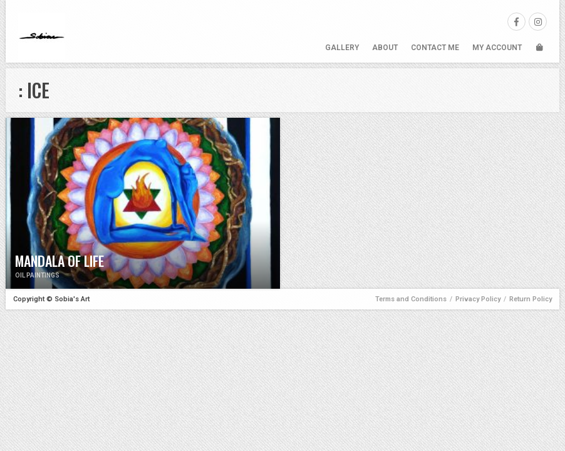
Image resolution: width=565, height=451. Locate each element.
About (385, 47)
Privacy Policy (477, 299)
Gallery (342, 47)
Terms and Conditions (411, 299)
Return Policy (530, 299)
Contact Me (435, 47)
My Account (497, 47)
